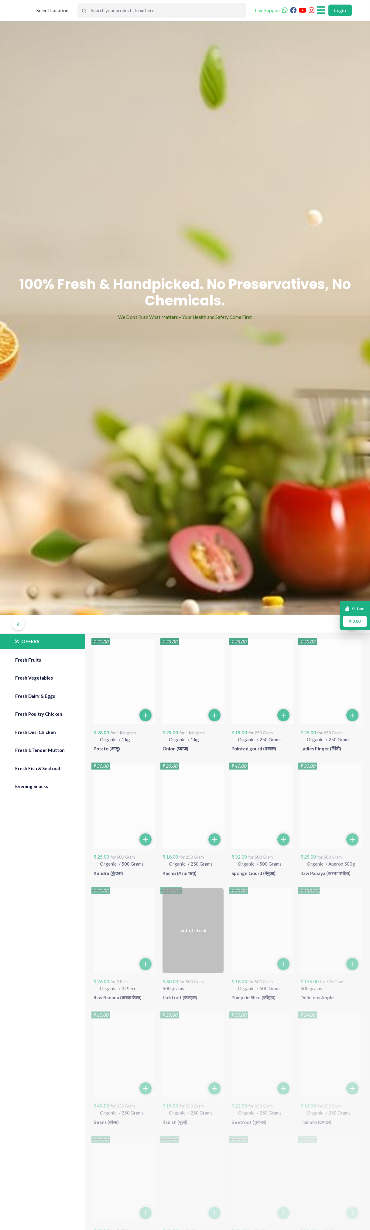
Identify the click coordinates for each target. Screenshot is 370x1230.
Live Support (271, 10)
